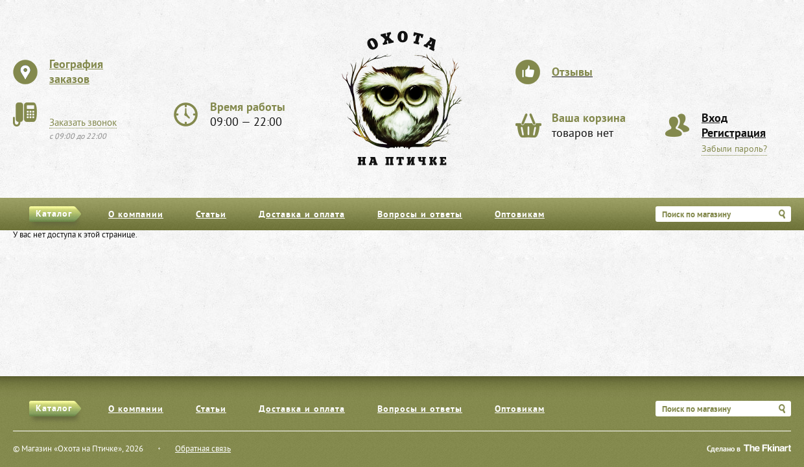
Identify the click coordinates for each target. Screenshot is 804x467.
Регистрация (734, 133)
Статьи (211, 215)
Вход (714, 119)
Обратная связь (203, 449)
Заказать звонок (83, 122)
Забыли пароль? (734, 149)
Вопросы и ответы (419, 215)
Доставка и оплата (302, 215)
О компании (135, 215)
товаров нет (589, 126)
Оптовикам (520, 215)
